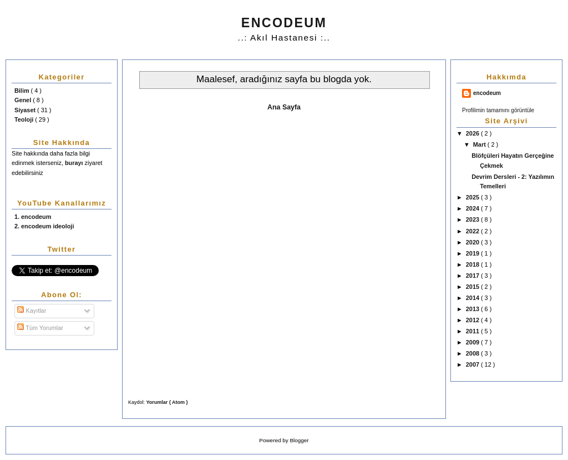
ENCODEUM (284, 23)
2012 (473, 320)
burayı (75, 162)
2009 (473, 342)
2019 (473, 253)
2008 (473, 353)
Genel (23, 100)
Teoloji (24, 119)
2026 (473, 133)
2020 (473, 242)
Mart (480, 144)
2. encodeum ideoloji (44, 226)
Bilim (22, 90)
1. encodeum (32, 216)
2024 (473, 208)
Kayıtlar (31, 310)
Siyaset (25, 110)
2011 (473, 331)
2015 (473, 286)
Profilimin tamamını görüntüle (498, 110)
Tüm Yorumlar (40, 327)
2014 (473, 297)
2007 (473, 364)
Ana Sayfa (284, 107)
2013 (473, 309)
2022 (473, 231)
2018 (473, 264)
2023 (473, 219)
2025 (473, 197)
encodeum (487, 93)
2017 (473, 275)
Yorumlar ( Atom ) (167, 402)
